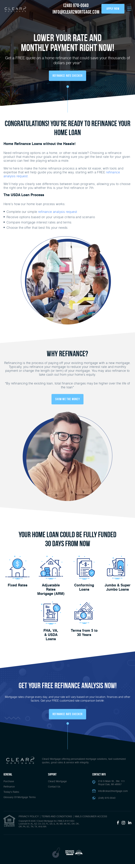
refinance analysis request (57, 211)
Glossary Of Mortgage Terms (20, 797)
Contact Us (54, 787)
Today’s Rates (11, 792)
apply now (113, 8)
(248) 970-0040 (76, 5)
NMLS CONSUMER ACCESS (91, 816)
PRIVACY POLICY (29, 816)
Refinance (9, 787)
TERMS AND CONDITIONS (56, 816)
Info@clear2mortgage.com (113, 791)
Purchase (9, 781)
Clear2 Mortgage (57, 781)
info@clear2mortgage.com (76, 12)
